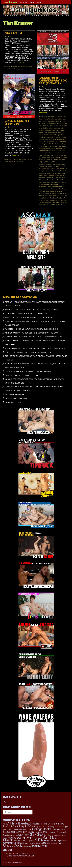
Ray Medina (8, 69)
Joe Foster (41, 166)
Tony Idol (41, 202)
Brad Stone (46, 126)
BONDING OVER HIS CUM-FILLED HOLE (21, 375)
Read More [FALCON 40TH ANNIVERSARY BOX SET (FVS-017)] (43, 112)
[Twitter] (5, 802)
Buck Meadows (57, 128)
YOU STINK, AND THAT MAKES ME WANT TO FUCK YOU (28, 317)
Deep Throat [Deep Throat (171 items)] (52, 832)
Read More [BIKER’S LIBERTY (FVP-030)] (16, 155)
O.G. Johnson (63, 182)
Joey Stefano (56, 166)
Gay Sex (8, 66)
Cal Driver (41, 130)
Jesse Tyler (42, 164)
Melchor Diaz (56, 180)
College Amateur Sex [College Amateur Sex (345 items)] (22, 829)
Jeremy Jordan (61, 162)
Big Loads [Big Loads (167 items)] (38, 827)
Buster (63, 128)
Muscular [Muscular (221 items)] (17, 841)
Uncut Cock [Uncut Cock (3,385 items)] (12, 845)
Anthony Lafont (62, 119)
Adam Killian (43, 116)
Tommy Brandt (62, 200)
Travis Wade (55, 202)
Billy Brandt (44, 123)
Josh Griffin (64, 166)
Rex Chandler (47, 186)
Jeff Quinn (41, 162)
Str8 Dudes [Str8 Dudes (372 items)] (19, 843)
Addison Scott (51, 116)
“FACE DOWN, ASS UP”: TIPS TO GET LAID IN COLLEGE (28, 352)
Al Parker (44, 119)
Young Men (22, 69)
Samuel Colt (49, 191)
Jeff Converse (54, 159)
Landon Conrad (43, 175)
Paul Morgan (42, 184)
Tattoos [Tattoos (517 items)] (44, 843)
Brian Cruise (48, 128)
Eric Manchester (50, 153)
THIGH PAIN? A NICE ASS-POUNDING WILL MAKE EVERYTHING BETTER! (35, 348)
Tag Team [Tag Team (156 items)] (32, 843)
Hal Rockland (46, 155)
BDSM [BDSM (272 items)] (35, 824)
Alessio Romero (52, 119)
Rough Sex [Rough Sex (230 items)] (30, 841)
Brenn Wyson (53, 126)
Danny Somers (43, 146)
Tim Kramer (15, 69)
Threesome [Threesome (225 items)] (52, 843)
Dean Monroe (51, 148)
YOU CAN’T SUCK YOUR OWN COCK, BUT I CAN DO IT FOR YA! (31, 310)
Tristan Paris (42, 204)
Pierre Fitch (56, 184)
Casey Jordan (57, 132)
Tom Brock (60, 198)
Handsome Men (15, 66)
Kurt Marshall (61, 173)
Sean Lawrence (57, 191)
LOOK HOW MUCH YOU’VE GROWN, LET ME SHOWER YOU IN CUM (33, 337)
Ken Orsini (46, 171)
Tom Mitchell (53, 200)
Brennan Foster (62, 126)
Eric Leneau (42, 153)
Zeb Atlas (60, 204)
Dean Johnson (43, 148)
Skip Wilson (52, 193)
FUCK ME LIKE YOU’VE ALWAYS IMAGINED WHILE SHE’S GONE (31, 329)
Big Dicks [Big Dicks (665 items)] (59, 823)
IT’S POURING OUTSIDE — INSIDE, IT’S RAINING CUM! (28, 371)
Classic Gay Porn (10, 159)
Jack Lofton (54, 155)
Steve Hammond (50, 195)
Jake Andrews (62, 155)
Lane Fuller (51, 175)
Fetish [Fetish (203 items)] (9, 835)
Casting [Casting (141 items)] (10, 829)
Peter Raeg (49, 184)
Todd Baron (53, 198)
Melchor (49, 180)
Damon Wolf (60, 144)
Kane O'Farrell (60, 168)
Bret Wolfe (41, 128)
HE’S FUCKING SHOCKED (16, 398)
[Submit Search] (5, 812)
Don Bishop (47, 150)
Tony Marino (47, 202)
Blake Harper (52, 123)
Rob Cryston (55, 186)
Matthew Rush (43, 180)
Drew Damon (61, 150)
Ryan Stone (62, 189)
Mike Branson (54, 182)
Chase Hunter (46, 137)
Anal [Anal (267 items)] (5, 824)
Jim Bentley (48, 164)
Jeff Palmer (62, 159)
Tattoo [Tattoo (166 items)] (38, 843)
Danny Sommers (52, 146)
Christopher (58, 139)
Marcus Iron (62, 177)
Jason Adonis (59, 157)
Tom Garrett (46, 200)
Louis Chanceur (46, 177)
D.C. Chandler (53, 144)
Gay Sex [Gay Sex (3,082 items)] (36, 834)
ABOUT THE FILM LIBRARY (17, 854)
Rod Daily (62, 186)
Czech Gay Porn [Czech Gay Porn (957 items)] (17, 831)
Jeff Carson (46, 159)
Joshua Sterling (50, 168)
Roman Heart (46, 189)
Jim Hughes (56, 164)
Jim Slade (62, 164)
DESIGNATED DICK (13, 402)
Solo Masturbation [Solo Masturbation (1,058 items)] (46, 840)
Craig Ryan (45, 144)
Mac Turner (55, 177)
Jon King (18, 159)
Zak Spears (54, 204)
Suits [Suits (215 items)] (26, 843)
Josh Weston (42, 168)
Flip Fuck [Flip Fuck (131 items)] (15, 835)
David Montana (62, 146)
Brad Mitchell (60, 123)
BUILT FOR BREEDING (14, 394)
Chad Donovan (47, 135)
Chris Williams (42, 139)
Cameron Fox (55, 130)
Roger (40, 189)
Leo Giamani (58, 175)
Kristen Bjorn (25, 159)
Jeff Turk (54, 162)
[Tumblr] (9, 802)
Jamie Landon (51, 157)
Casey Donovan (48, 132)
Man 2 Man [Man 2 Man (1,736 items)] (50, 837)
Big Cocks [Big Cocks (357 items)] (49, 824)
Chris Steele (61, 137)
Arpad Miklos (51, 121)
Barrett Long (59, 121)
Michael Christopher (26, 66)
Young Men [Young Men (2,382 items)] (39, 845)
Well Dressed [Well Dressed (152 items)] (26, 846)
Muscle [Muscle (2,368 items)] (8, 840)
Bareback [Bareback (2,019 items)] (25, 823)
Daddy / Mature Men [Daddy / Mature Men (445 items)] (37, 832)
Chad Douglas (57, 135)
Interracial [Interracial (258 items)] (38, 838)
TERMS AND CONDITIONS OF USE (20, 856)
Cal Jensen (48, 130)
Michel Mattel (46, 182)
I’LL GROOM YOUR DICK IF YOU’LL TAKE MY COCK (26, 314)
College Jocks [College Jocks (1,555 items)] (41, 829)
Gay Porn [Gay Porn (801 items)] (23, 834)
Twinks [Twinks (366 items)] (60, 843)
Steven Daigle (59, 195)
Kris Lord (54, 173)
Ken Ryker (52, 171)
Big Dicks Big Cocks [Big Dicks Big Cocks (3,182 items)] (19, 826)
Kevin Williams (47, 173)
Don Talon (54, 150)
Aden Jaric (59, 116)
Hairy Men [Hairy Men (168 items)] (47, 835)
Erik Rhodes (59, 153)
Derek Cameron (60, 148)
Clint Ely (45, 141)
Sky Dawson (60, 193)
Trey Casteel (62, 202)
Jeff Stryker (48, 162)
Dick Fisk (41, 150)
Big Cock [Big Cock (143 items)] (41, 824)
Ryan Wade (42, 191)
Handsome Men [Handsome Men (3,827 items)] (21, 837)
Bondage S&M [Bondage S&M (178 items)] (53, 827)
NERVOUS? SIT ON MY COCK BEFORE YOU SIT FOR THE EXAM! (32, 333)
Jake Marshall (42, 157)
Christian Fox (51, 139)
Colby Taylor (58, 141)
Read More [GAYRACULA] (22, 62)
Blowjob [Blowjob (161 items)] (45, 827)
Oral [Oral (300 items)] (23, 841)
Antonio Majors (43, 121)
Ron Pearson (54, 189)
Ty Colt (48, 204)
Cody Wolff (51, 141)
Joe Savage (48, 166)
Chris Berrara (54, 137)
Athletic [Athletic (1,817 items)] (12, 823)
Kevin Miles (59, 171)
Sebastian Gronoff (44, 193)
